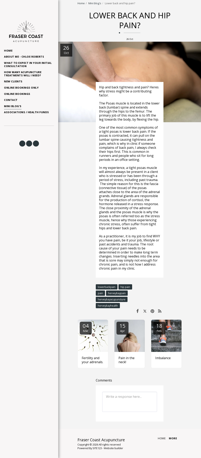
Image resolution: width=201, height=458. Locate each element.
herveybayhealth (108, 305)
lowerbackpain (106, 287)
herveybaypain (117, 293)
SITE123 (97, 448)
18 (159, 327)
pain (100, 293)
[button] (22, 144)
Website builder (113, 448)
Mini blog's (94, 3)
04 (86, 327)
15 (122, 327)
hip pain (125, 287)
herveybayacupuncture (111, 299)
